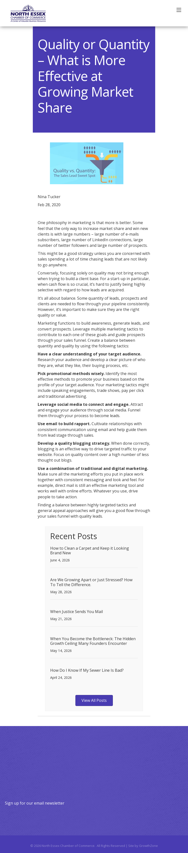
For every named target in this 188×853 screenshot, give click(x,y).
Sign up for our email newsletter (34, 803)
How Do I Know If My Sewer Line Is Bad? (87, 670)
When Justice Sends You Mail (76, 611)
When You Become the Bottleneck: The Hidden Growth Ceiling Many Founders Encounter (93, 641)
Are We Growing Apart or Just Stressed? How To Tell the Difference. (91, 582)
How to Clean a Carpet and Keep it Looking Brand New (89, 551)
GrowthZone (148, 845)
